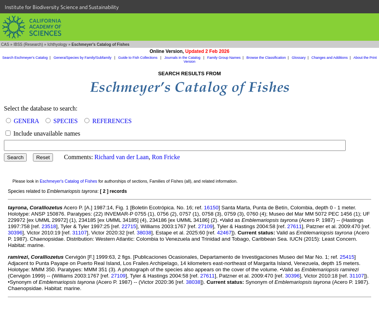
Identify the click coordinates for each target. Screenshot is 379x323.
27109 (205, 226)
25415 (347, 257)
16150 (211, 207)
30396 (15, 233)
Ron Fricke (166, 157)
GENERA (26, 121)
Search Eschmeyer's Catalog (25, 58)
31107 (79, 233)
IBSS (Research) (28, 44)
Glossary (299, 58)
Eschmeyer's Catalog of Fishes (68, 181)
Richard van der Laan (122, 157)
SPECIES (65, 121)
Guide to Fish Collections (138, 58)
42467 (224, 233)
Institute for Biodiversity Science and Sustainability (62, 7)
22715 (129, 226)
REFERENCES (111, 121)
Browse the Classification (266, 58)
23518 (49, 226)
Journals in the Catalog (183, 58)
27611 (294, 226)
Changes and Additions (330, 58)
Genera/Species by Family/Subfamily (82, 58)
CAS (5, 44)
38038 (144, 233)
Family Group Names (224, 58)
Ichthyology (57, 44)
